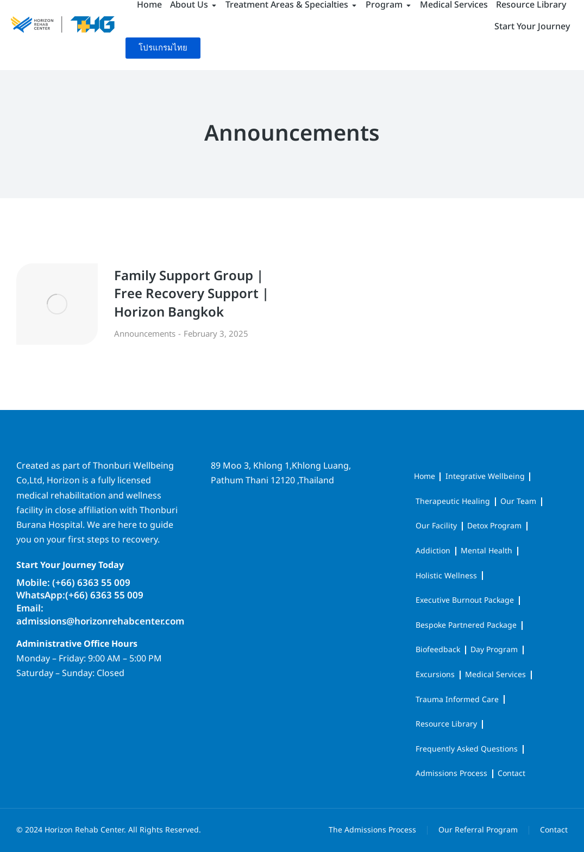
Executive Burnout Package (465, 600)
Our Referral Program (478, 830)
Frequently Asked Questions (467, 749)
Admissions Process (451, 773)
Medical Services (495, 674)
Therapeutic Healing (453, 501)
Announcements (144, 334)
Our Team (518, 501)
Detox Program (494, 526)
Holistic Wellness (446, 576)
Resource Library (446, 724)
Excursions (435, 674)
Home (424, 476)
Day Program (494, 649)
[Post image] (57, 304)
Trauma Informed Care (457, 699)
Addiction (433, 551)
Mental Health (486, 551)
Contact (511, 773)
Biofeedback (438, 649)
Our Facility (436, 526)
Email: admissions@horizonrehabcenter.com (100, 615)
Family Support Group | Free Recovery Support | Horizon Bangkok (191, 295)
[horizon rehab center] (292, 535)
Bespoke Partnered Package (466, 625)
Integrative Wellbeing (485, 476)
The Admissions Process (372, 830)
